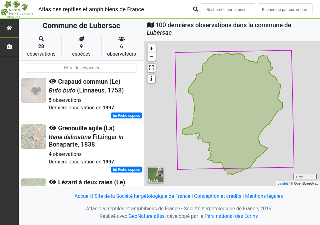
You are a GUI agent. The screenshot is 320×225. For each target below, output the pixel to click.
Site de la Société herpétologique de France (142, 196)
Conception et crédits (218, 196)
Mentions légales (264, 196)
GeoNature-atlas (146, 216)
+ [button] (151, 48)
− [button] (151, 56)
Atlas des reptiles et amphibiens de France (91, 9)
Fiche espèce (126, 115)
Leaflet (283, 183)
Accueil (82, 196)
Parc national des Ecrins (231, 216)
